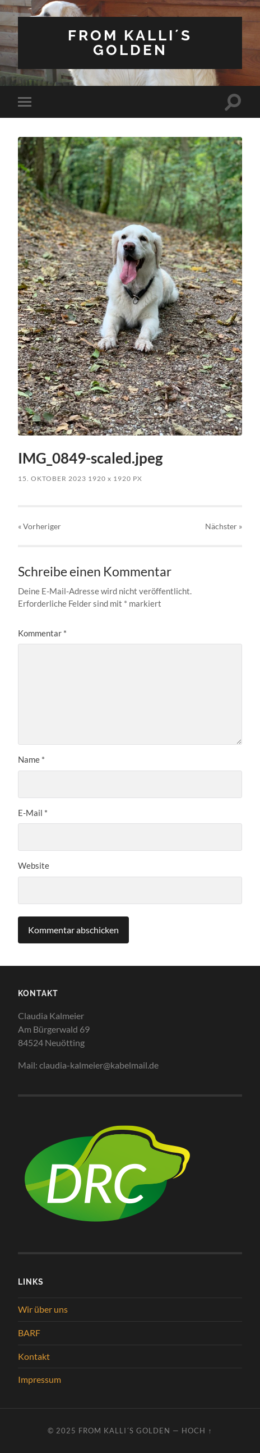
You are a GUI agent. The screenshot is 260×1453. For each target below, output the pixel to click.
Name (31, 759)
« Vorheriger (39, 526)
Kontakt (34, 1356)
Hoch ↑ (197, 1430)
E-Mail (33, 813)
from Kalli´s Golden (130, 42)
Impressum (39, 1379)
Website (33, 865)
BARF (29, 1332)
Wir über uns (43, 1309)
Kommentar (42, 633)
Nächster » (223, 526)
